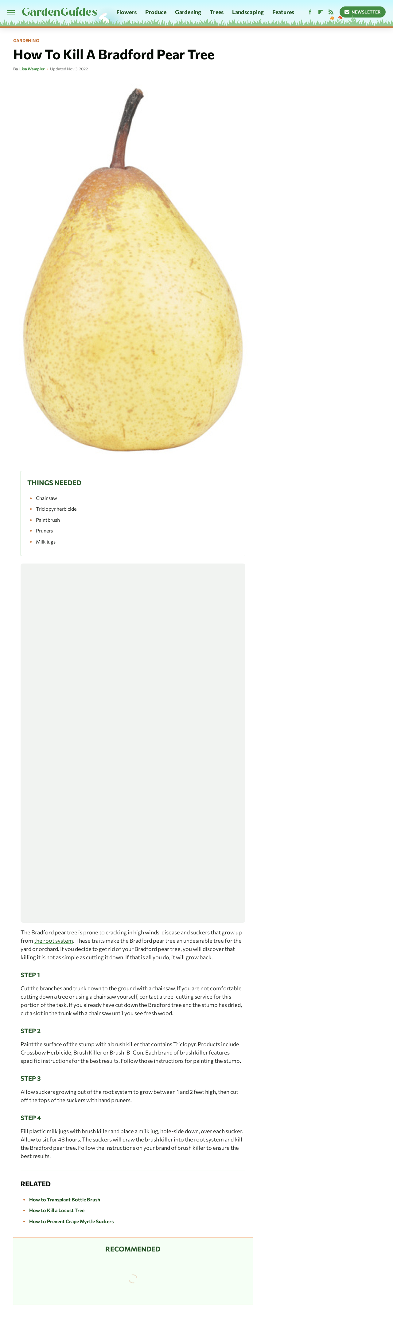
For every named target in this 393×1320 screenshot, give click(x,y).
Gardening (188, 12)
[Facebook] (310, 12)
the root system (53, 940)
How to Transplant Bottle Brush (64, 1199)
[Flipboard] (320, 12)
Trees (217, 12)
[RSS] (331, 12)
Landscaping (248, 12)
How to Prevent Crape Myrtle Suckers (71, 1221)
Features (283, 12)
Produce (156, 12)
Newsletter (362, 11)
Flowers (126, 12)
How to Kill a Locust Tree (56, 1210)
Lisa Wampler (32, 68)
